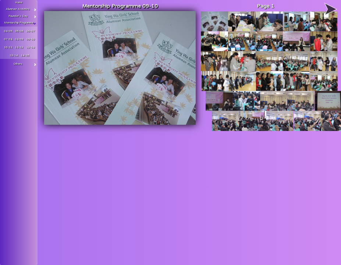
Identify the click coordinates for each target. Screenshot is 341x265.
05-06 (19, 31)
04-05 (8, 31)
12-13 (30, 47)
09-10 (30, 39)
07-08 (8, 39)
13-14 (14, 55)
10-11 (8, 47)
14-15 (25, 55)
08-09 (19, 39)
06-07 (30, 31)
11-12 (19, 47)
